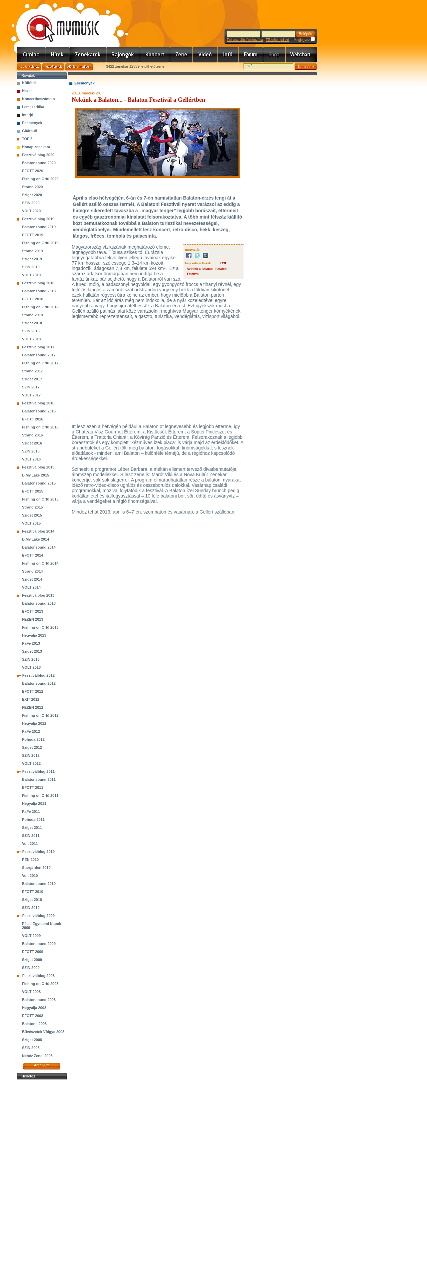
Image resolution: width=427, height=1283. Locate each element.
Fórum (251, 54)
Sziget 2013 (32, 651)
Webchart (301, 54)
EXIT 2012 (30, 699)
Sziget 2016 (32, 443)
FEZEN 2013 (32, 619)
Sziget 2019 (32, 259)
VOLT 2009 (31, 936)
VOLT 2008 (31, 992)
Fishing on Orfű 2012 (40, 715)
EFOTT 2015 (32, 491)
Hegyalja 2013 (34, 635)
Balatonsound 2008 (39, 1000)
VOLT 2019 (31, 275)
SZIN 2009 (31, 968)
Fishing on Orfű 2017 (40, 363)
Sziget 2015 (32, 515)
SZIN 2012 (31, 755)
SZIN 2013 (31, 659)
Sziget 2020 (32, 195)
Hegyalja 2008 (34, 1008)
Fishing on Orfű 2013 (40, 627)
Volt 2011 (30, 844)
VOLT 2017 (31, 395)
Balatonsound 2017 (39, 355)
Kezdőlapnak (53, 66)
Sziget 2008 (32, 1040)
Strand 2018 (32, 315)
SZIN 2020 (31, 203)
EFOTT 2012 (32, 691)
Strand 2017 (32, 371)
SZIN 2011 (31, 836)
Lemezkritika (33, 107)
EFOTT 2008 (32, 1016)
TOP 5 (27, 139)
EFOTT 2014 (32, 555)
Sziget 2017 (32, 379)
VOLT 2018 (31, 339)
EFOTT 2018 (32, 299)
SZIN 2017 (31, 387)
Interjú (27, 115)
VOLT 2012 (31, 763)
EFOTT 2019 (32, 235)
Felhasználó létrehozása (245, 40)
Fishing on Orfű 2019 (40, 243)
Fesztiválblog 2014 (38, 531)
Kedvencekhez (29, 66)
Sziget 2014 (32, 579)
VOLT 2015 (31, 523)
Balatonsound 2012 (39, 683)
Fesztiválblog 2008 (38, 976)
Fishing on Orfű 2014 (40, 563)
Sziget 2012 (32, 747)
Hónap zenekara (36, 147)
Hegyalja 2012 (34, 723)
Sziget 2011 (32, 828)
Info (228, 54)
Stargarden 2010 (36, 868)
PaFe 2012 (31, 731)
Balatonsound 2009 (39, 944)
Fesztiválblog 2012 (38, 675)
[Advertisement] (42, 1181)
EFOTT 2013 (32, 611)
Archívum (41, 1065)
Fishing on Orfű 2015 (40, 499)
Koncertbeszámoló (38, 99)
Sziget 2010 (32, 900)
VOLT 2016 (31, 459)
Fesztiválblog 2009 (38, 916)
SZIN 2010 (31, 908)
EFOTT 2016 (32, 419)
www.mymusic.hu (57, 21)
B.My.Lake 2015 (35, 475)
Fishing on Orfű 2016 (40, 427)
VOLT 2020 (31, 211)
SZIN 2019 (31, 267)
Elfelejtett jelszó (277, 40)
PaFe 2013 (31, 643)
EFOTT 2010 (32, 892)
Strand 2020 (32, 187)
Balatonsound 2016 (39, 411)
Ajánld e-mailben (79, 66)
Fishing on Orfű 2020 (40, 179)
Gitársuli (29, 131)
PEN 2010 (30, 860)
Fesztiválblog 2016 (38, 403)
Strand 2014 (32, 571)
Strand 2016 (32, 435)
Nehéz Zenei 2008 (37, 1056)
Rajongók (123, 54)
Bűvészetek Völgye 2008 (43, 1032)
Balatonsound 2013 (39, 603)
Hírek (57, 54)
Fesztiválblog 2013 (38, 595)
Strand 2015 (32, 507)
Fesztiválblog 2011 (38, 771)
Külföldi (29, 83)
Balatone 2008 (34, 1024)
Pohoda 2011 (33, 820)
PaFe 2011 (31, 812)
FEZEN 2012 (32, 707)
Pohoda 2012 (33, 739)
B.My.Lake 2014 (35, 539)
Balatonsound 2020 (39, 163)
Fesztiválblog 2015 (38, 467)
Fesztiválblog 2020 (38, 155)
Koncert (155, 54)
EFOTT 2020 (32, 171)
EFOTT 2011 (32, 787)
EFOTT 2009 (32, 952)
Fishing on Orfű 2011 (40, 795)
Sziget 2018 (32, 323)
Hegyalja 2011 (34, 803)
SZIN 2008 (31, 1048)
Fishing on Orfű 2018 (40, 307)
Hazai (27, 91)
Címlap (31, 54)
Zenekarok (87, 54)
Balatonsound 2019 (39, 227)
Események (32, 123)
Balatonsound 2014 (39, 547)
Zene (181, 54)
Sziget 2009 (32, 960)
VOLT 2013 (31, 667)
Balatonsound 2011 (39, 779)
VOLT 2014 (31, 587)
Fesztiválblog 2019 (38, 219)
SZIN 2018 (31, 331)
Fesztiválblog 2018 (38, 283)
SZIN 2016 (31, 451)
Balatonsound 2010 (39, 884)
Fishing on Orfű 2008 (40, 984)
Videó (205, 54)
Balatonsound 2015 (39, 483)
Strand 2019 (32, 251)
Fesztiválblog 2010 (38, 852)
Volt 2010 (30, 876)
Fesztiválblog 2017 (38, 347)
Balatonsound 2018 (39, 291)
